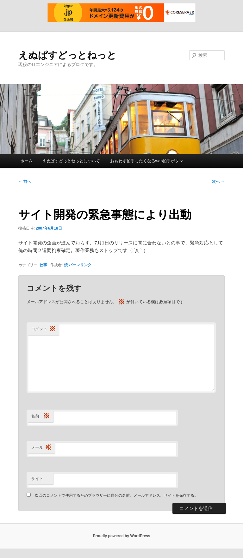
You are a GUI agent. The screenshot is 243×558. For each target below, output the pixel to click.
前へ (24, 181)
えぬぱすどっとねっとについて (71, 161)
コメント (43, 329)
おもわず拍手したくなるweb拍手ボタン (147, 161)
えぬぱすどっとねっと (67, 55)
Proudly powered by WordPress (121, 536)
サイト (37, 478)
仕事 (43, 265)
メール (41, 447)
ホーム (26, 161)
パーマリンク (80, 265)
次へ (218, 181)
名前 (40, 416)
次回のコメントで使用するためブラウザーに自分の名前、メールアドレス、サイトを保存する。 (116, 495)
